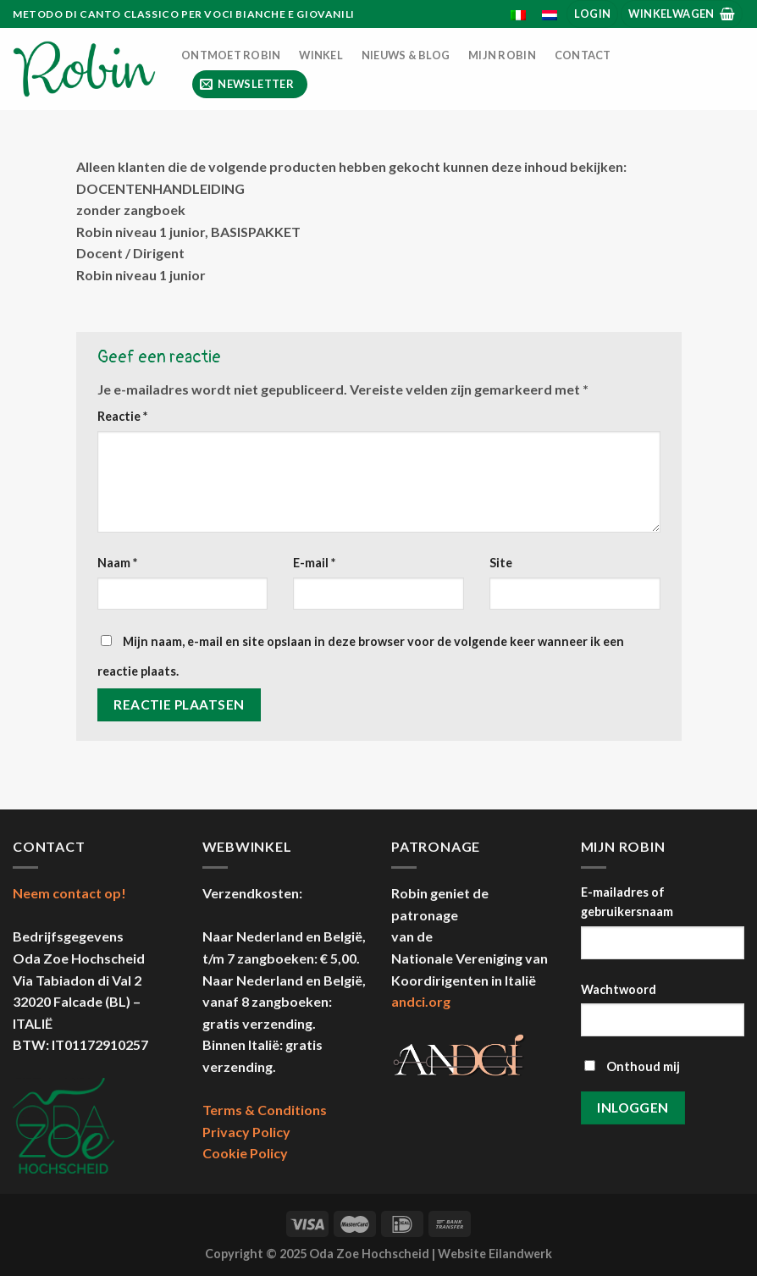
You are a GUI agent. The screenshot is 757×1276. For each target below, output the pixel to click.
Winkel (321, 55)
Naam (117, 562)
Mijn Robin (502, 55)
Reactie (122, 416)
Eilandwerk (520, 1253)
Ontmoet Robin (230, 55)
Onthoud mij (632, 1066)
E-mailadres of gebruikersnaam (627, 902)
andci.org (420, 1001)
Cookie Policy (245, 1153)
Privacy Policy (246, 1132)
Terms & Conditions (264, 1110)
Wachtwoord (618, 989)
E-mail (314, 562)
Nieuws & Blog (406, 55)
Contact (583, 55)
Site (500, 562)
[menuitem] (518, 15)
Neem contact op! (69, 893)
